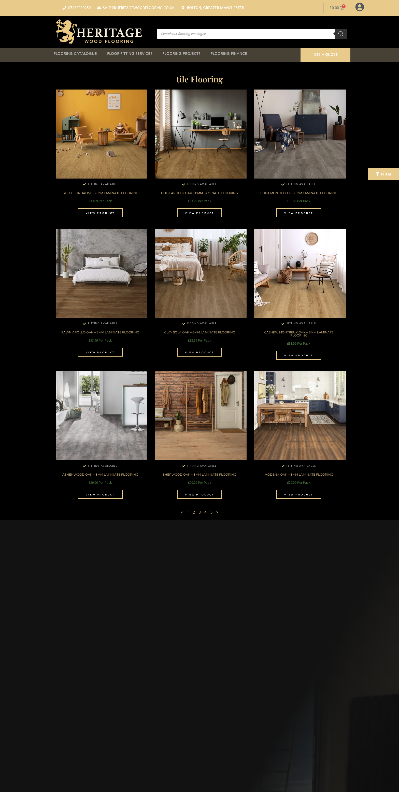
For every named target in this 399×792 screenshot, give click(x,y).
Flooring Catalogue (75, 53)
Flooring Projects (182, 53)
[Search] (341, 34)
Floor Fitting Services (129, 53)
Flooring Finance (229, 53)
